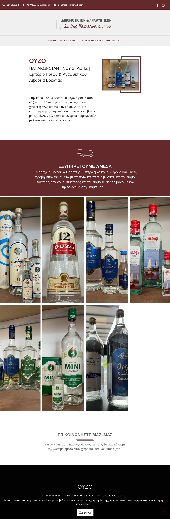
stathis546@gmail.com (70, 5)
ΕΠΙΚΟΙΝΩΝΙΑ (113, 40)
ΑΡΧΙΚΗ (52, 40)
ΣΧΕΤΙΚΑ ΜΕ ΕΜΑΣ (68, 40)
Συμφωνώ (85, 512)
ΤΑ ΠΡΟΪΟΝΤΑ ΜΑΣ (91, 40)
